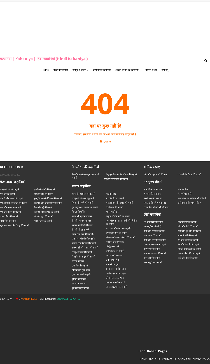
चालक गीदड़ (111, 193)
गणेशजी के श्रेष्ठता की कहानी (189, 174)
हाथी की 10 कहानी (8, 220)
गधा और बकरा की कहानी (10, 211)
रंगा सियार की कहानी (114, 207)
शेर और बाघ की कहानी (43, 193)
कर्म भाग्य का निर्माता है (115, 282)
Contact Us (169, 359)
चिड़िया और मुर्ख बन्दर (81, 270)
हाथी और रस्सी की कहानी (154, 230)
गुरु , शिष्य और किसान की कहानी (48, 198)
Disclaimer (184, 359)
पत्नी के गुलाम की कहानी (116, 273)
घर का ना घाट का (79, 283)
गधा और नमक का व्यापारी (10, 207)
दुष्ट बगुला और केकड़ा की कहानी (85, 207)
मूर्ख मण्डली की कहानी (81, 274)
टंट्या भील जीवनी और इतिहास (156, 207)
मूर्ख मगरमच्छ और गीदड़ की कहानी (14, 225)
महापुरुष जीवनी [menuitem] (79, 70)
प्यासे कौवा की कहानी (9, 216)
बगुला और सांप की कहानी (116, 232)
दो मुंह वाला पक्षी (112, 246)
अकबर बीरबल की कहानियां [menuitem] (126, 70)
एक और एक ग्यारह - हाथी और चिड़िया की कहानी (121, 222)
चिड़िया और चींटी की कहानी (189, 253)
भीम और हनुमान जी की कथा (155, 174)
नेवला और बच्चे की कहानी (82, 202)
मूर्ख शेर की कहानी (7, 193)
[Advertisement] (105, 27)
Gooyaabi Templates (68, 298)
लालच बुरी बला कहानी (153, 262)
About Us (154, 359)
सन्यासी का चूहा (112, 264)
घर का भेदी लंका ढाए (114, 255)
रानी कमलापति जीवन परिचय (189, 202)
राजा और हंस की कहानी (116, 268)
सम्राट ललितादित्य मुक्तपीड (155, 202)
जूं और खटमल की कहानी (116, 286)
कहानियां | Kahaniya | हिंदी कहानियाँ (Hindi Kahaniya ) (44, 58)
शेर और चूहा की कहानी (43, 216)
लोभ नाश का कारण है (115, 277)
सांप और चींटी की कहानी (188, 226)
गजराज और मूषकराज (115, 241)
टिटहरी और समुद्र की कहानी (83, 256)
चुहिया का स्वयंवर (79, 279)
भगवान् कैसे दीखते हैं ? (153, 226)
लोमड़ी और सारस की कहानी (11, 198)
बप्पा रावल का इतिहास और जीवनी (192, 198)
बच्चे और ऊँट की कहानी (187, 257)
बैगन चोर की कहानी (152, 257)
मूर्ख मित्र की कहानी (80, 265)
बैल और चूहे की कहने (43, 207)
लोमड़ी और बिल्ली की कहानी (189, 248)
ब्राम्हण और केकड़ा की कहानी (84, 243)
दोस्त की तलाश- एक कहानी (155, 244)
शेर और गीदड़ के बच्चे (80, 229)
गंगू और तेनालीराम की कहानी (116, 179)
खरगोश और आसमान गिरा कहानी (48, 202)
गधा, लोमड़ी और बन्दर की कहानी (13, 202)
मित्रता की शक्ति (78, 211)
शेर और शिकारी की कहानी (188, 244)
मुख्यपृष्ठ (105, 141)
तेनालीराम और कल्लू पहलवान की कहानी (85, 176)
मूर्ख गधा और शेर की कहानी (83, 238)
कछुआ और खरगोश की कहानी (46, 211)
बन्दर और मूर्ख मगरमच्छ (82, 216)
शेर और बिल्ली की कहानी (188, 239)
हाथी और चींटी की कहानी (44, 189)
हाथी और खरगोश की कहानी (83, 193)
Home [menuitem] (45, 70)
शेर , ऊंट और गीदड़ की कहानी (118, 228)
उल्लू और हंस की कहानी (82, 252)
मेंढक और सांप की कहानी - (83, 234)
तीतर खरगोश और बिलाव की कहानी (120, 237)
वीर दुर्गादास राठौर (185, 193)
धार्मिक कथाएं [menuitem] (151, 70)
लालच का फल (78, 261)
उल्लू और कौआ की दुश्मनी (83, 198)
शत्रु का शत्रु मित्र (112, 259)
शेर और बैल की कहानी (115, 198)
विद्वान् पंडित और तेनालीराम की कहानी (121, 174)
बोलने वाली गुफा (112, 211)
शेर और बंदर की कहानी (153, 222)
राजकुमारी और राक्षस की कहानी (85, 247)
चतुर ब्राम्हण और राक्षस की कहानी (119, 202)
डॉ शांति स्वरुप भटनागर (153, 189)
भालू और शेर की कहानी (9, 189)
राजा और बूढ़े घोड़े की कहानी (189, 230)
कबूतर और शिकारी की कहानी (118, 216)
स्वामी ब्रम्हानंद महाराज (153, 198)
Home (143, 359)
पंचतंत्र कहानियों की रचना (82, 225)
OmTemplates (29, 298)
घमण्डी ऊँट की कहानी (115, 250)
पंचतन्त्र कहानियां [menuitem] (60, 70)
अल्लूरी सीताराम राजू (152, 193)
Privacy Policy (201, 359)
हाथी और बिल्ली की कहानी (154, 239)
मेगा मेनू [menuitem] (165, 70)
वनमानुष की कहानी (152, 248)
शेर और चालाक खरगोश (81, 220)
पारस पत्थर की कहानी (43, 220)
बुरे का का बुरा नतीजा (80, 288)
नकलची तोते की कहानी (187, 235)
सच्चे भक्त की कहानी (152, 235)
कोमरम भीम (183, 189)
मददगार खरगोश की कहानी (155, 253)
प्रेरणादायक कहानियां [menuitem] (102, 70)
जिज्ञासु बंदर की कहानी (187, 222)
